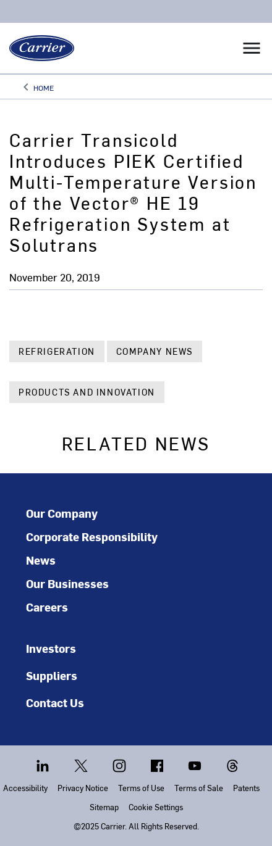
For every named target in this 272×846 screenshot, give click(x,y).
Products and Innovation (87, 392)
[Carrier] (37, 48)
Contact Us (55, 702)
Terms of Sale (198, 787)
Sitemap (104, 807)
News (41, 560)
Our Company (62, 513)
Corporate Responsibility (92, 537)
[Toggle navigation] (251, 48)
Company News (154, 351)
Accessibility (25, 787)
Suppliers (51, 675)
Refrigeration (57, 351)
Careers (47, 607)
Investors (51, 648)
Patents (246, 787)
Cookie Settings (156, 807)
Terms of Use (141, 787)
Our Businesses (67, 584)
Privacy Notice (82, 787)
